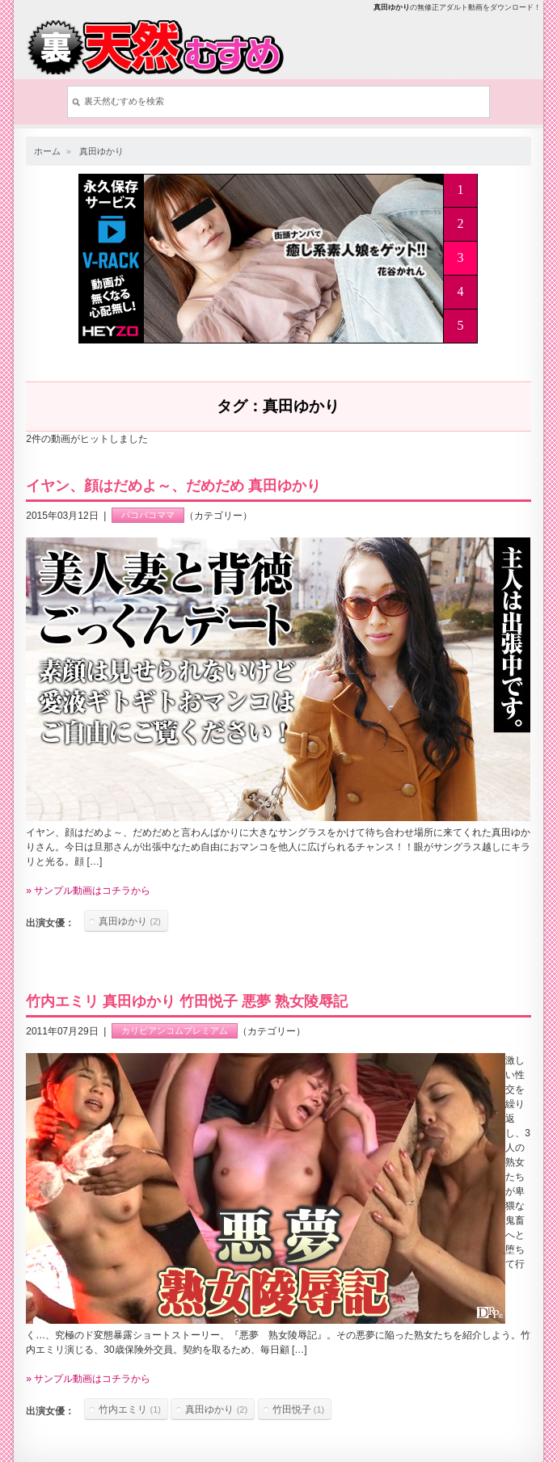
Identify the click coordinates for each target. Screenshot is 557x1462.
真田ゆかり (101, 151)
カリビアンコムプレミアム (174, 1031)
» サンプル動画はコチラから (88, 890)
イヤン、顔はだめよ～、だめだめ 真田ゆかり (173, 486)
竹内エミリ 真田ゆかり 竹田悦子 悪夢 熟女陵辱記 (187, 1001)
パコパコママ (148, 515)
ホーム (47, 151)
